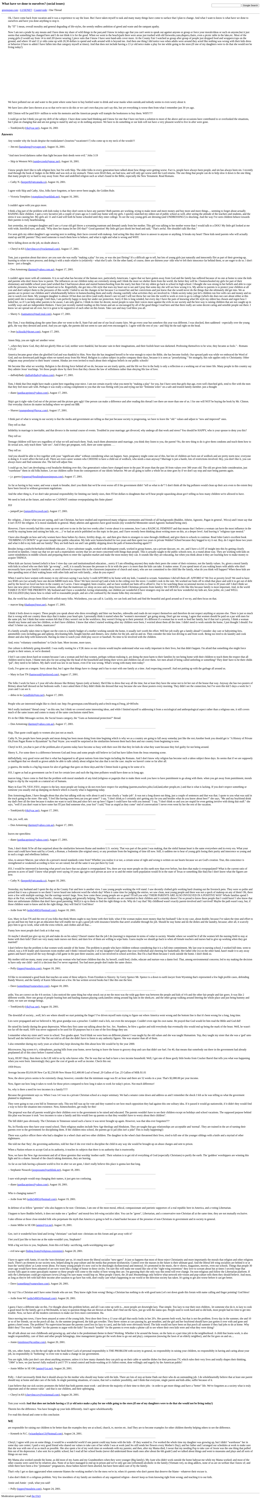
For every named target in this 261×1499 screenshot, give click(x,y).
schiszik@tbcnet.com (28, 331)
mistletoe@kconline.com (31, 1342)
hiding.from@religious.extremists (45, 1251)
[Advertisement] (130, 74)
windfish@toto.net (33, 695)
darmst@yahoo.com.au (41, 269)
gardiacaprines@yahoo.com (33, 392)
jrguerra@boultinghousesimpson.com (42, 476)
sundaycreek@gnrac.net (46, 161)
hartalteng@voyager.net (32, 146)
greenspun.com (10, 10)
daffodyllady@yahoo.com (39, 375)
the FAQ (36, 1496)
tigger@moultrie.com (29, 968)
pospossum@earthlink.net (46, 1169)
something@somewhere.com (33, 986)
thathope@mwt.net (35, 604)
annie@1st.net (44, 1225)
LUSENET (26, 10)
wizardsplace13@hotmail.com (45, 1433)
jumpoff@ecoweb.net (35, 511)
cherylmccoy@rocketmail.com (42, 248)
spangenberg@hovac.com (33, 410)
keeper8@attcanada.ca (34, 182)
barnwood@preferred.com (44, 674)
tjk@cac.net (32, 128)
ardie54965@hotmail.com (42, 910)
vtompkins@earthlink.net (45, 196)
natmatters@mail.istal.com (36, 314)
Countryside (40, 10)
